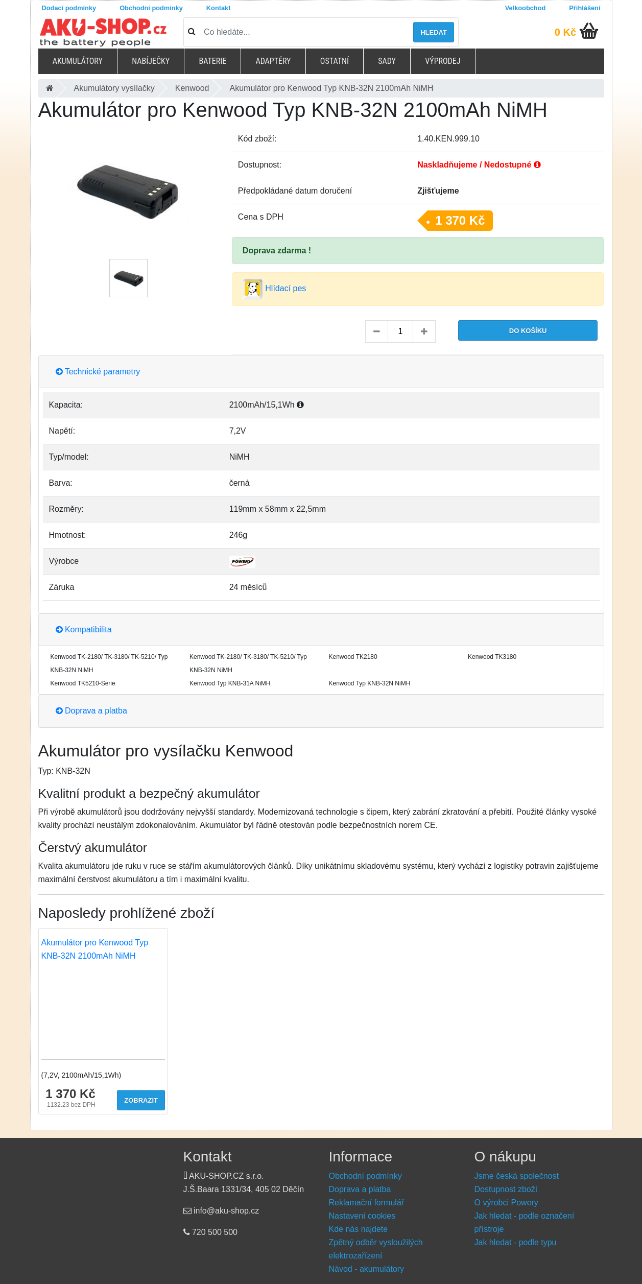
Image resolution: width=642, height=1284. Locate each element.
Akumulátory (78, 61)
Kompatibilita (84, 629)
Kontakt (218, 8)
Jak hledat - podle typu (515, 1242)
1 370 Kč (460, 220)
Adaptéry (273, 61)
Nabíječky (151, 61)
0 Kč (565, 32)
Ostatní (334, 61)
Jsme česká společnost (516, 1176)
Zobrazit (141, 1100)
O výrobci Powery (506, 1202)
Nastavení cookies (362, 1215)
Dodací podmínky (69, 8)
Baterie (212, 61)
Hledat (433, 32)
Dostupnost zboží (506, 1189)
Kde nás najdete (358, 1229)
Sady (387, 61)
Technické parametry (98, 371)
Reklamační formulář (367, 1202)
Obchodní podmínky (151, 8)
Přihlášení (584, 8)
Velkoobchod (525, 8)
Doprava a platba (91, 710)
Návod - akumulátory (367, 1269)
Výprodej (442, 61)
